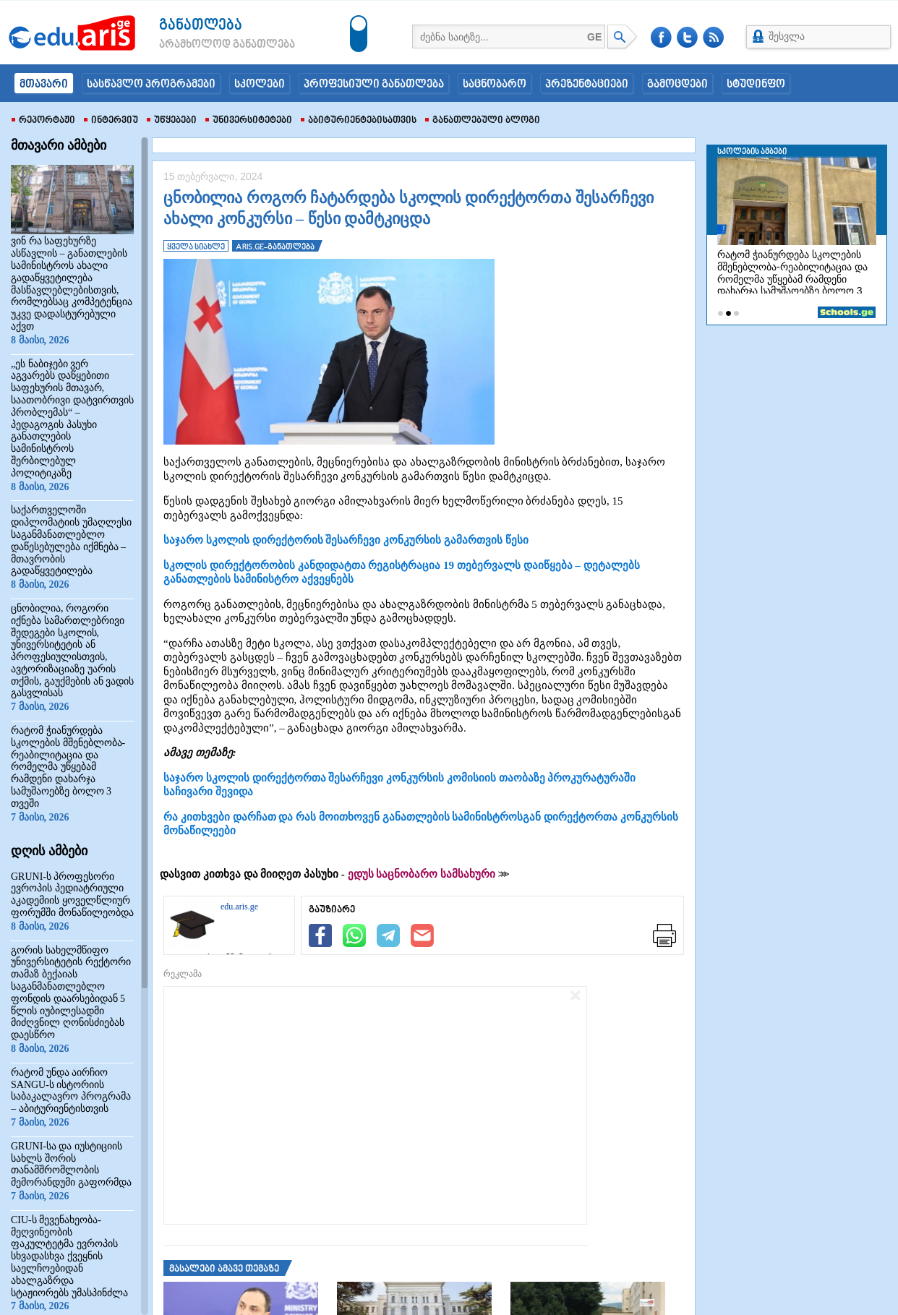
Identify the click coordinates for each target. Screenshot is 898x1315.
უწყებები (172, 121)
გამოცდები (677, 84)
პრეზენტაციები (586, 84)
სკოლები (259, 84)
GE (594, 37)
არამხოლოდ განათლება (205, 45)
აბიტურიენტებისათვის (358, 121)
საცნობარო (494, 84)
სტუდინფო (756, 84)
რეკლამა (182, 974)
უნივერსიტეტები (248, 121)
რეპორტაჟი (43, 121)
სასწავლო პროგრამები (151, 84)
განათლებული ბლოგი (482, 121)
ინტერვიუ (111, 121)
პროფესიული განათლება (374, 84)
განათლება (200, 25)
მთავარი (44, 84)
